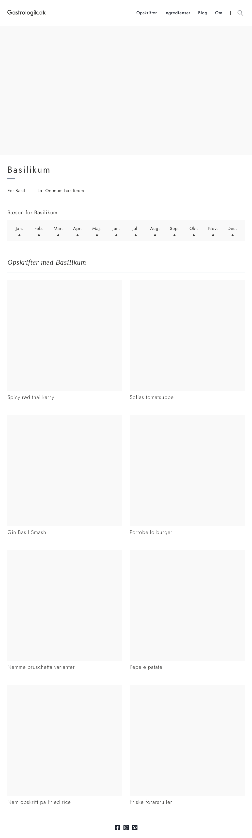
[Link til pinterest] (135, 827)
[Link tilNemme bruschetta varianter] (64, 553)
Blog (202, 13)
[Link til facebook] (117, 827)
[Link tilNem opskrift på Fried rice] (64, 688)
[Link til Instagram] (126, 827)
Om (218, 13)
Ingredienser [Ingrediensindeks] (177, 13)
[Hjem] (71, 13)
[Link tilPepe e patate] (187, 553)
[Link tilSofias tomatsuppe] (187, 283)
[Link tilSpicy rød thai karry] (64, 283)
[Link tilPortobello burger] (187, 418)
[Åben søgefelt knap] (240, 12)
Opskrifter (146, 13)
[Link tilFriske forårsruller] (187, 688)
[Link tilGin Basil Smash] (64, 418)
